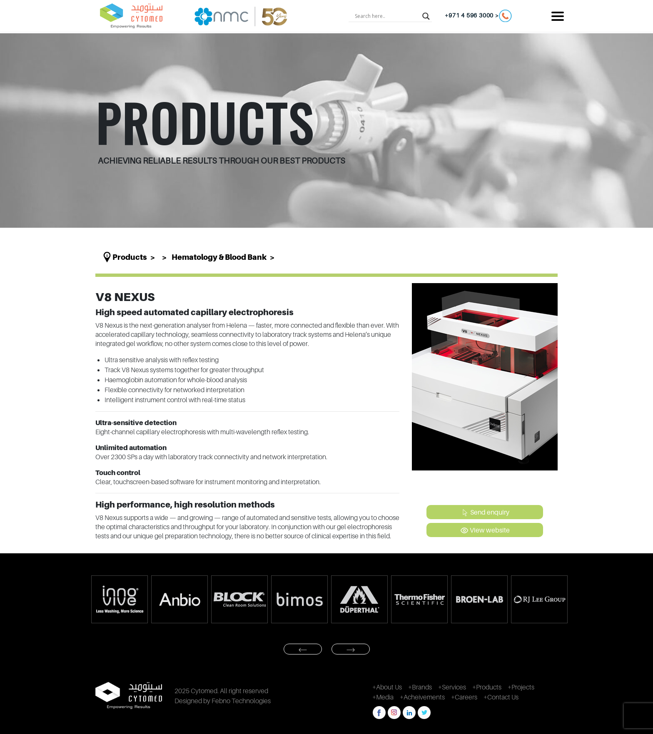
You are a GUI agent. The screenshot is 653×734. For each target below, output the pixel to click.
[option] (119, 599)
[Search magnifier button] (426, 16)
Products (129, 257)
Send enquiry (485, 512)
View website (485, 530)
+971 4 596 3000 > (478, 16)
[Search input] (386, 16)
